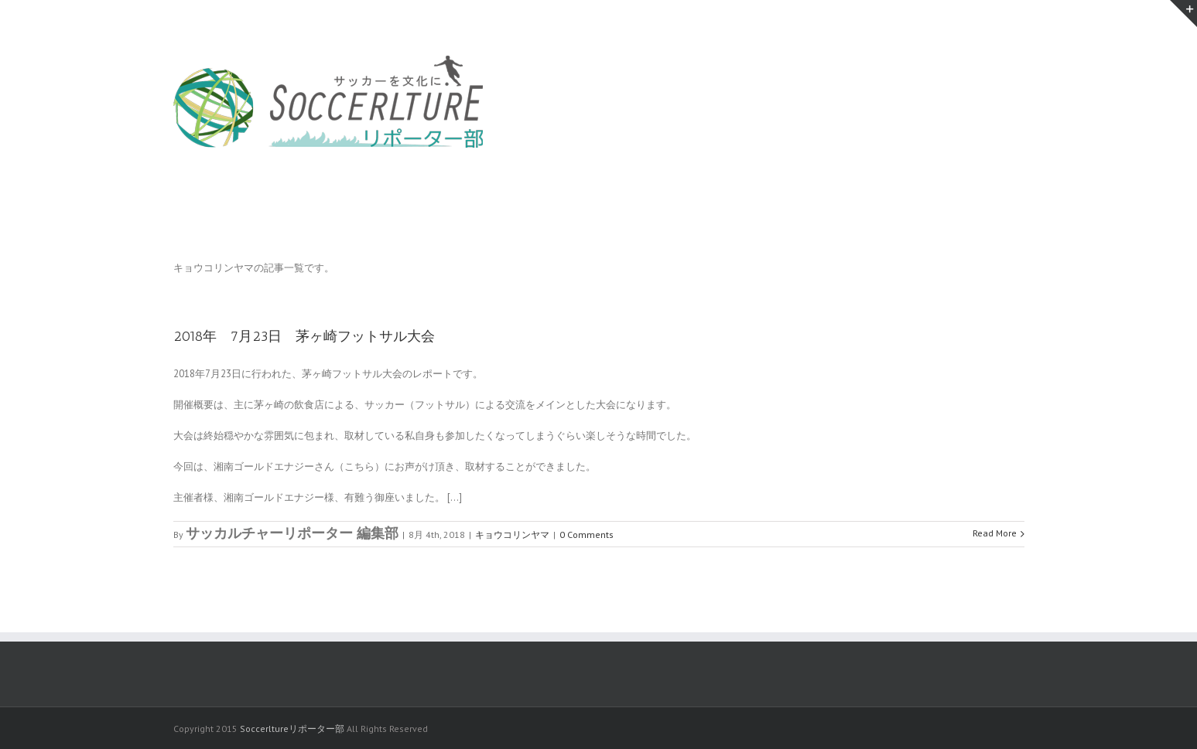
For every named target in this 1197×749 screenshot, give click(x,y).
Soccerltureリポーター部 (292, 728)
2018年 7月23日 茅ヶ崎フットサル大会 (304, 336)
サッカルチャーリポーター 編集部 (292, 533)
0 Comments (586, 534)
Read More (995, 533)
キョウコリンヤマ (512, 534)
